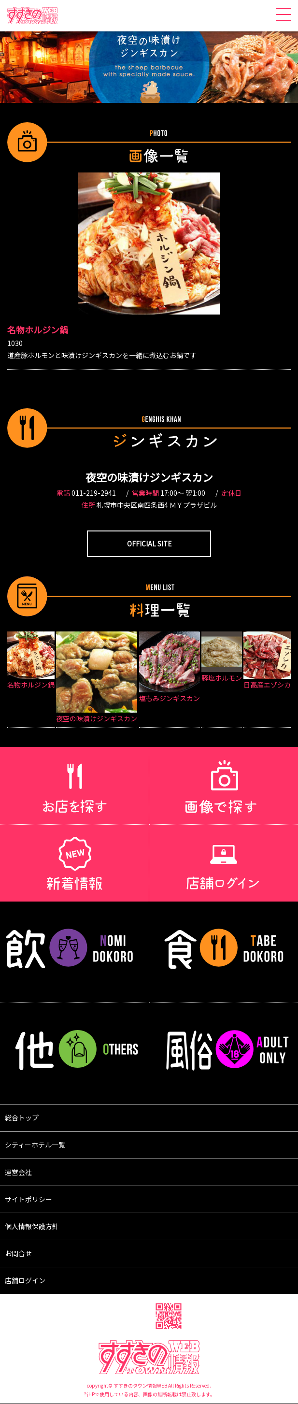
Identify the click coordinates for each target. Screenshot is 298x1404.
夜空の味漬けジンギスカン (149, 477)
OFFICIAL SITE (149, 543)
